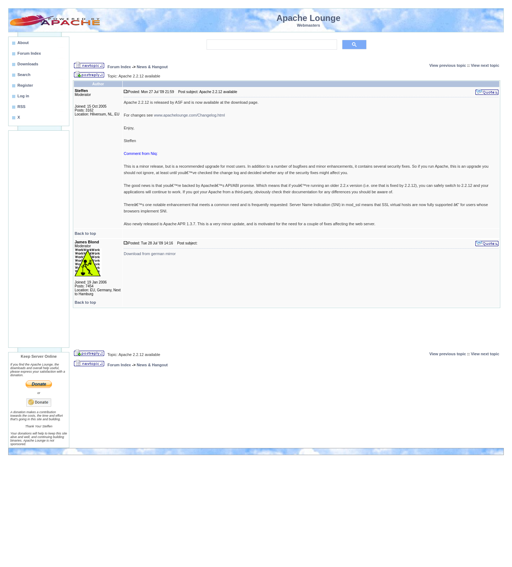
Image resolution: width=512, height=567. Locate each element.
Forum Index (119, 67)
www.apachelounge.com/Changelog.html (189, 115)
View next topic (485, 65)
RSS (21, 106)
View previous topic (448, 65)
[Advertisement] (38, 239)
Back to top (85, 233)
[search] (271, 45)
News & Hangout (152, 67)
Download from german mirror (150, 254)
